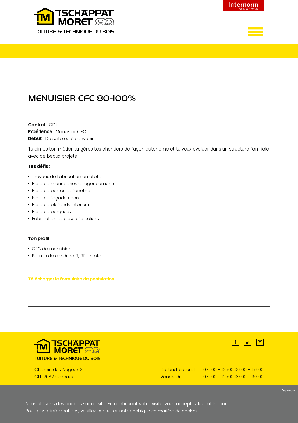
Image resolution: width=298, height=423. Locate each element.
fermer (287, 391)
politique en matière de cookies (167, 411)
